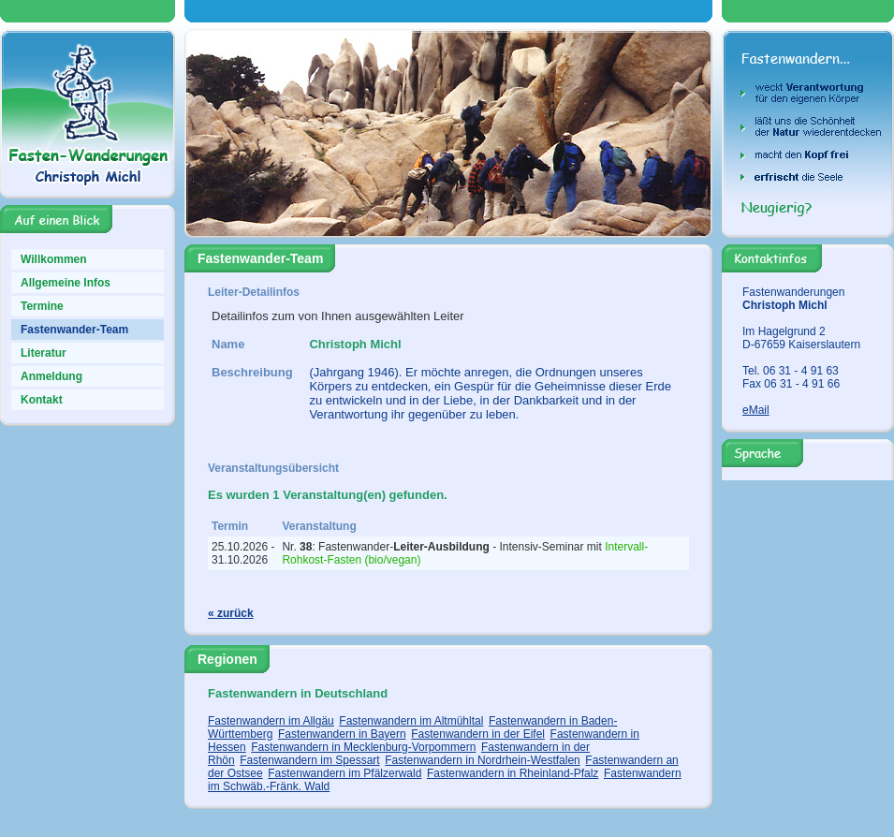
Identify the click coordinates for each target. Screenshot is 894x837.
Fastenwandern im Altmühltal (411, 720)
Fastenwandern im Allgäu (271, 720)
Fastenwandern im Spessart (309, 760)
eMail (755, 410)
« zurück (231, 613)
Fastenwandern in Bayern (342, 734)
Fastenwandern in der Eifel (478, 734)
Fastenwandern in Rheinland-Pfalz (512, 773)
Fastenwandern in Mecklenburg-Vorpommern (363, 747)
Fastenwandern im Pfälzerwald (344, 773)
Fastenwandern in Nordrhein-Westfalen (482, 760)
